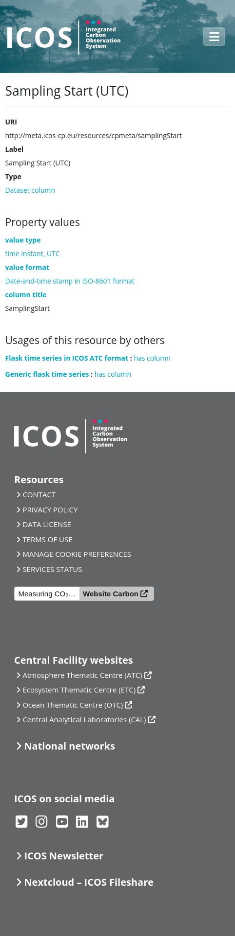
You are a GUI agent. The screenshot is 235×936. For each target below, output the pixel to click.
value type (23, 239)
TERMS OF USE (47, 539)
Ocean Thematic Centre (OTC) (72, 705)
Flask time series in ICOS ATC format (67, 358)
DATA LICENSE (46, 524)
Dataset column (30, 190)
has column (152, 358)
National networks (69, 746)
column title (26, 294)
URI (11, 121)
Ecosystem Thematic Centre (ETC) (79, 689)
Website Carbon (110, 594)
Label (14, 149)
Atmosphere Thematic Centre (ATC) (82, 675)
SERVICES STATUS (52, 569)
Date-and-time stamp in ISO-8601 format (70, 280)
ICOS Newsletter (63, 855)
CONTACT (39, 494)
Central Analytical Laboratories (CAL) (84, 719)
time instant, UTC (32, 253)
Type (13, 176)
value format (27, 267)
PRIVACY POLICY (50, 509)
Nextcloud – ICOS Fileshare (89, 882)
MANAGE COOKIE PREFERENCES (76, 554)
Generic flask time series (47, 374)
